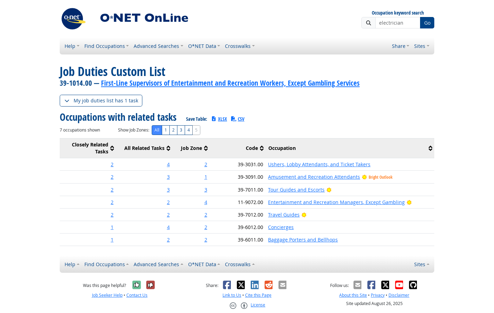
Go (427, 22)
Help (70, 46)
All (156, 130)
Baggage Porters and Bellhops (303, 239)
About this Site (353, 295)
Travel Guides (284, 214)
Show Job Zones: (133, 130)
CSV (237, 119)
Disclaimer (398, 295)
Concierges (281, 227)
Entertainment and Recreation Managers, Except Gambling (336, 202)
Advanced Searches (156, 46)
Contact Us (137, 295)
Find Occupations (104, 46)
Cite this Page (258, 295)
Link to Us (232, 295)
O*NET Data (202, 46)
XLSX (219, 119)
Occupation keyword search (398, 13)
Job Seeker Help (107, 295)
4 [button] (168, 164)
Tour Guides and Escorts (296, 189)
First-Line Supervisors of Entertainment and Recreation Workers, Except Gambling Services (230, 83)
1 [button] (205, 177)
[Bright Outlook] (329, 189)
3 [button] (168, 177)
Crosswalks (238, 46)
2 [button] (112, 164)
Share (398, 46)
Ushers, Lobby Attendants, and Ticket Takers (319, 164)
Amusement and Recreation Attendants (314, 177)
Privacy (378, 295)
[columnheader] (88, 148)
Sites (419, 46)
